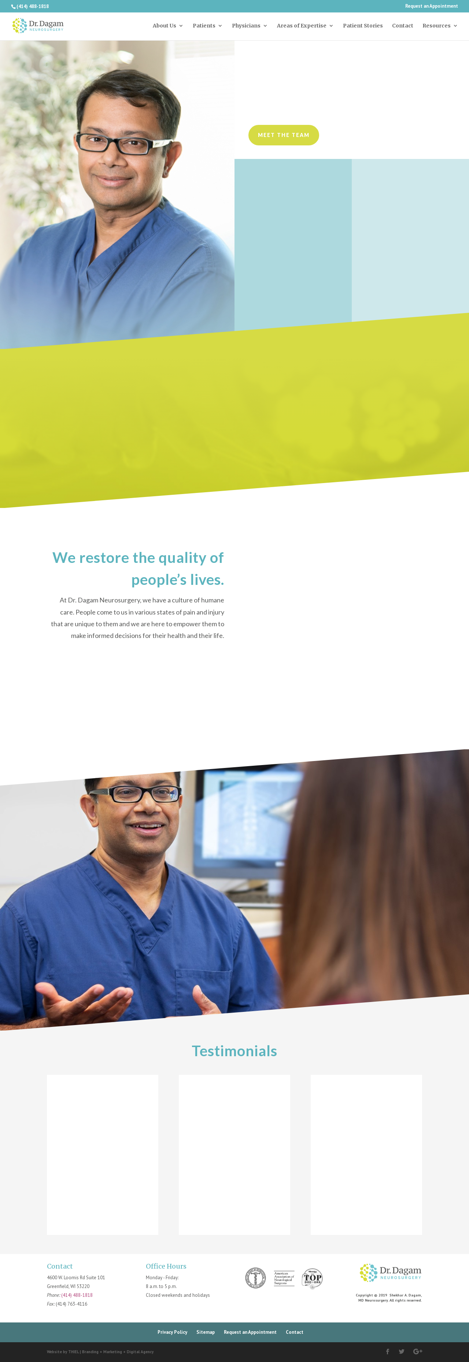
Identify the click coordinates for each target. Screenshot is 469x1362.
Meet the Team (284, 135)
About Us (164, 26)
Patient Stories (363, 26)
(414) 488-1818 (77, 1295)
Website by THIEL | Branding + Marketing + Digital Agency (100, 1351)
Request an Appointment (431, 6)
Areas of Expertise (301, 26)
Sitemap (205, 1332)
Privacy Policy (172, 1332)
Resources (436, 26)
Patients (204, 26)
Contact (402, 26)
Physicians (246, 26)
